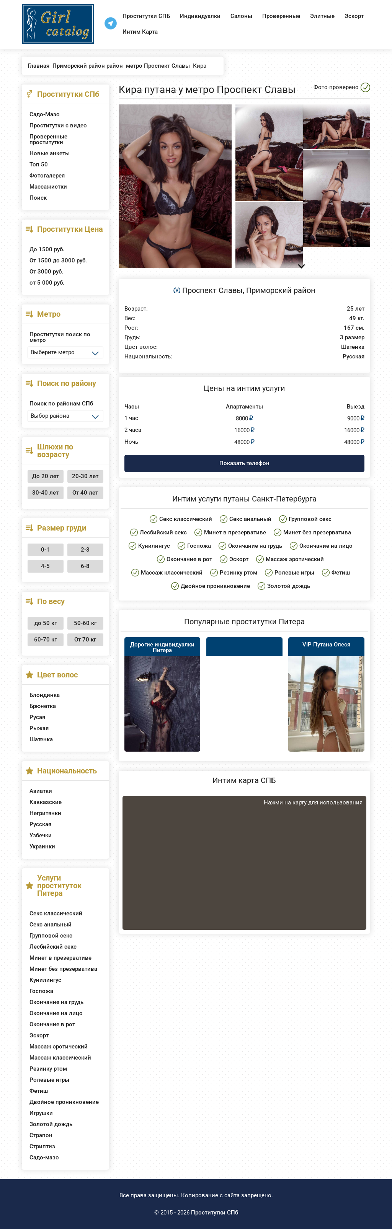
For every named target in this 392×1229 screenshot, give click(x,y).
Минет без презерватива (63, 968)
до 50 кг (45, 623)
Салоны (241, 16)
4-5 (45, 566)
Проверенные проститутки (48, 139)
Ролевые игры (49, 1079)
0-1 (45, 549)
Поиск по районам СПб (61, 403)
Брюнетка (42, 706)
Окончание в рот (52, 1024)
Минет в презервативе (60, 957)
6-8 (85, 566)
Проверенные (281, 16)
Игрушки (41, 1113)
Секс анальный (50, 924)
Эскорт (354, 16)
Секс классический (55, 913)
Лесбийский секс (53, 946)
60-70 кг (45, 639)
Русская (40, 824)
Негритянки (45, 813)
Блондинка (44, 695)
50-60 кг (85, 623)
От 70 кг (85, 639)
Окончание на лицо (56, 1013)
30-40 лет (45, 492)
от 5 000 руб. (46, 282)
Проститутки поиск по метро (59, 337)
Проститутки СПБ (146, 16)
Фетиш (38, 1090)
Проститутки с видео (58, 125)
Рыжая (39, 728)
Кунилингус (45, 980)
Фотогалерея (47, 175)
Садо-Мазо (44, 114)
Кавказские (45, 802)
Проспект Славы (212, 290)
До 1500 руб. (46, 249)
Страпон (40, 1135)
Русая (37, 717)
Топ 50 (38, 164)
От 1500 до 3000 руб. (58, 260)
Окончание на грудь (56, 1002)
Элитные (322, 16)
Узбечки (40, 835)
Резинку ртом (48, 1068)
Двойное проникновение (64, 1102)
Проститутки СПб (214, 1212)
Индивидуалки (200, 16)
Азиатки (40, 791)
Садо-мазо (44, 1157)
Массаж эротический (58, 1046)
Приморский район (280, 290)
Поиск (38, 197)
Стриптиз (42, 1146)
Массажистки (48, 186)
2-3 (85, 549)
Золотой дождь (50, 1124)
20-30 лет (85, 476)
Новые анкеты (49, 153)
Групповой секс (50, 935)
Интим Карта (140, 31)
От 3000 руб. (46, 271)
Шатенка (41, 739)
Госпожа (41, 991)
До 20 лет (45, 476)
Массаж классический (60, 1057)
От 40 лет (85, 492)
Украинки (42, 846)
